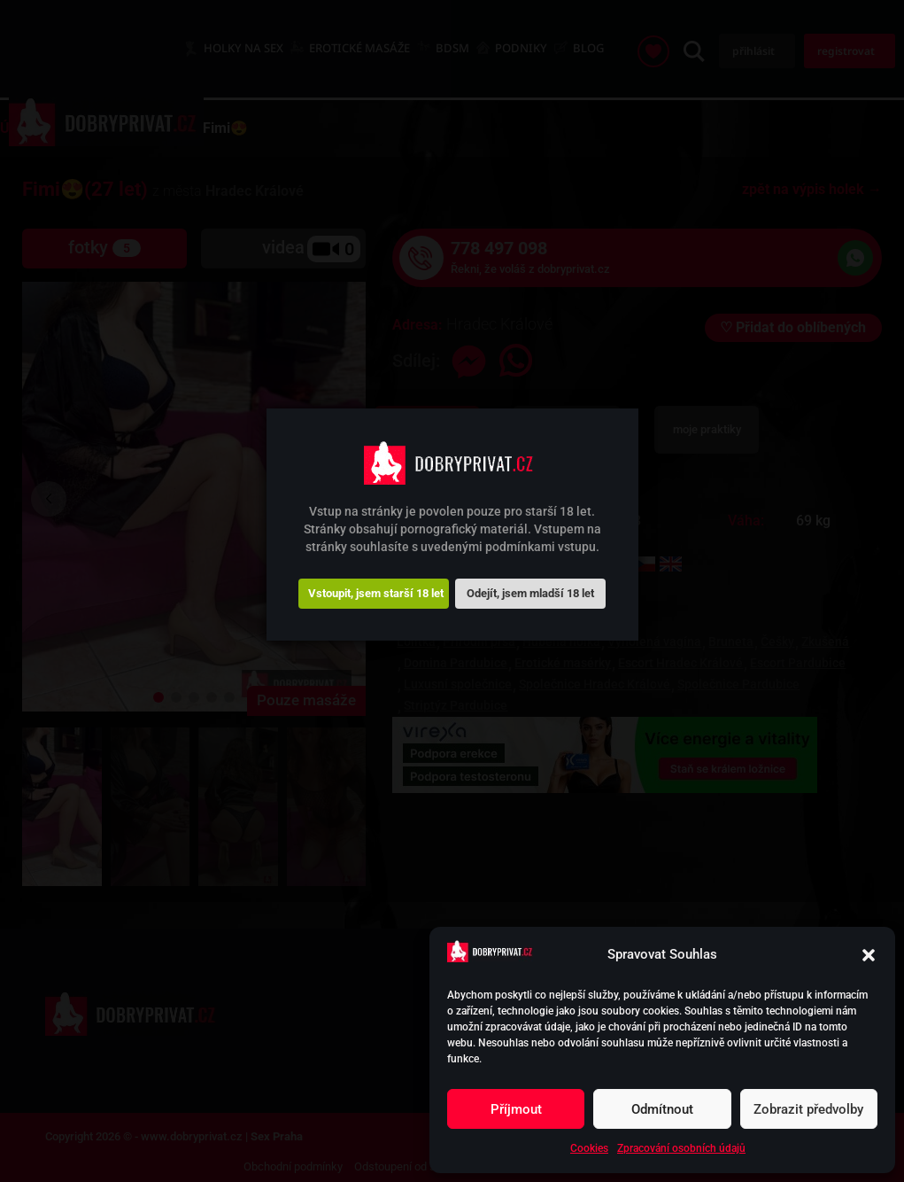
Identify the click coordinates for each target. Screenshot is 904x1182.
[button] (868, 955)
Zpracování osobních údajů (681, 1148)
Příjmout (516, 1109)
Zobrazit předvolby (808, 1109)
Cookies (589, 1148)
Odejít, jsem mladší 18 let (530, 593)
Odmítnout (662, 1109)
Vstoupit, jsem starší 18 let (376, 593)
